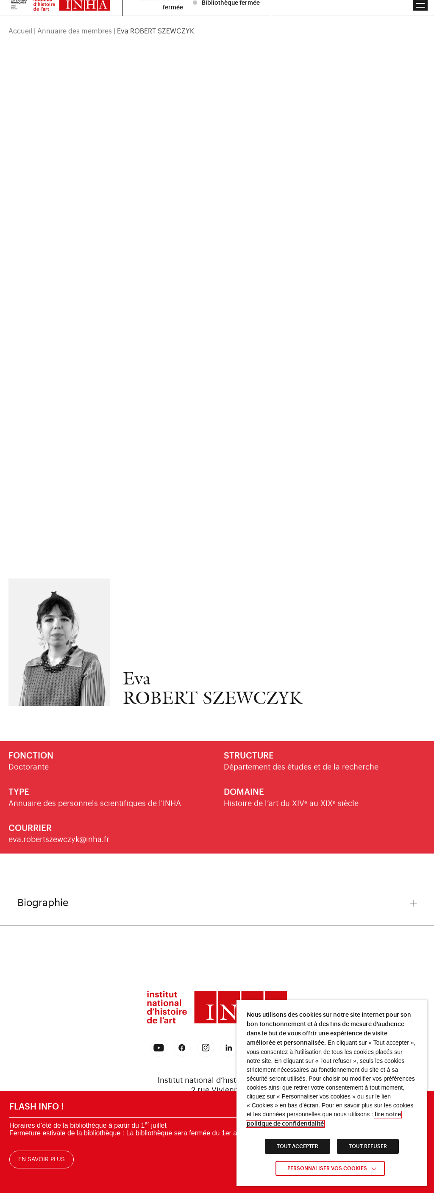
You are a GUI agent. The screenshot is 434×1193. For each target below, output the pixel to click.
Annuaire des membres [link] (74, 18)
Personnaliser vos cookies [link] (327, 1168)
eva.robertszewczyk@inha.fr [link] (58, 845)
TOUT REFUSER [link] (368, 1146)
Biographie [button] (217, 903)
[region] (216, 18)
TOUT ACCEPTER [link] (297, 1146)
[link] (217, 1008)
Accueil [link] (20, 18)
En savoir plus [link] (41, 1160)
